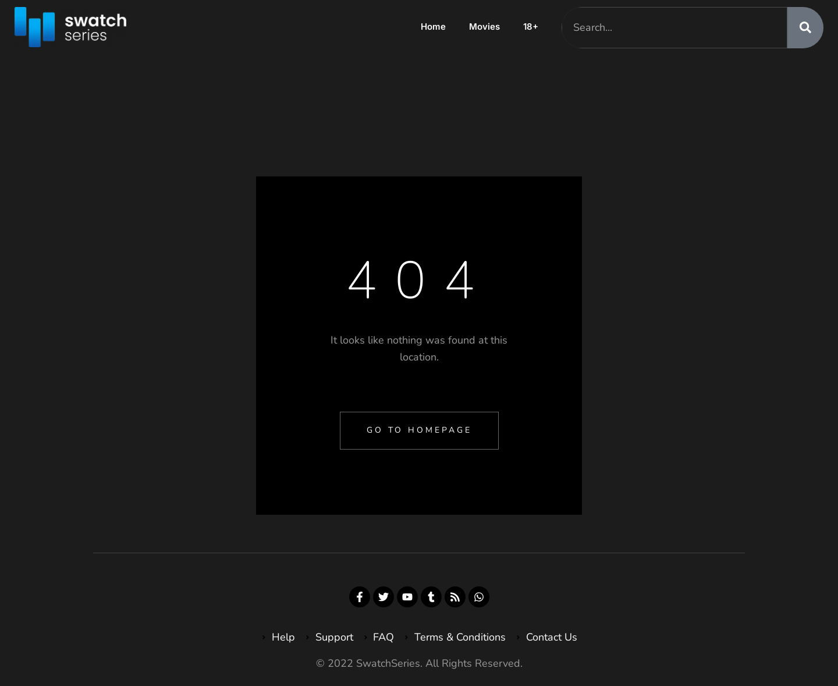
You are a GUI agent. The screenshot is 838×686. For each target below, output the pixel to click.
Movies (484, 26)
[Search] (805, 27)
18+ (530, 26)
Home (433, 26)
